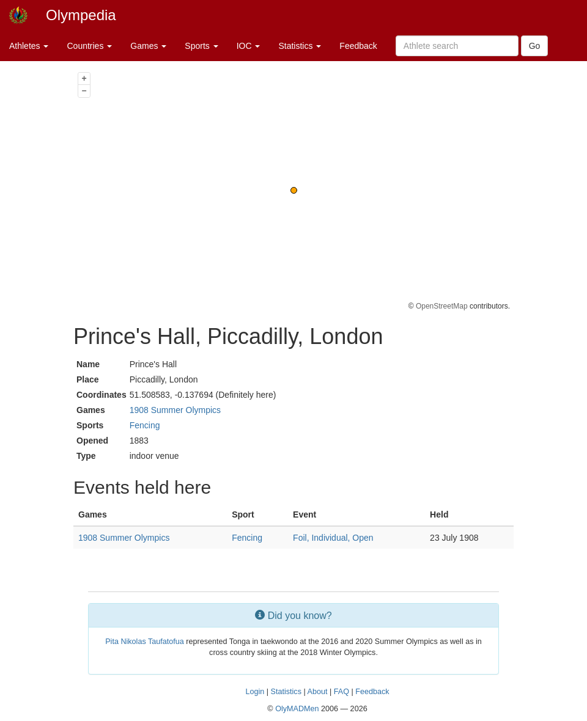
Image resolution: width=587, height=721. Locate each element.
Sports (201, 46)
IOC (248, 46)
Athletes (28, 46)
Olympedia (81, 15)
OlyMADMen (297, 709)
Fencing (145, 425)
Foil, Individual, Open (333, 538)
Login (254, 691)
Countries (89, 46)
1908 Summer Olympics (175, 410)
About (318, 691)
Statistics (299, 46)
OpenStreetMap (442, 306)
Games (148, 46)
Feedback (358, 46)
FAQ (341, 691)
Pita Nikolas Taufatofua (144, 641)
